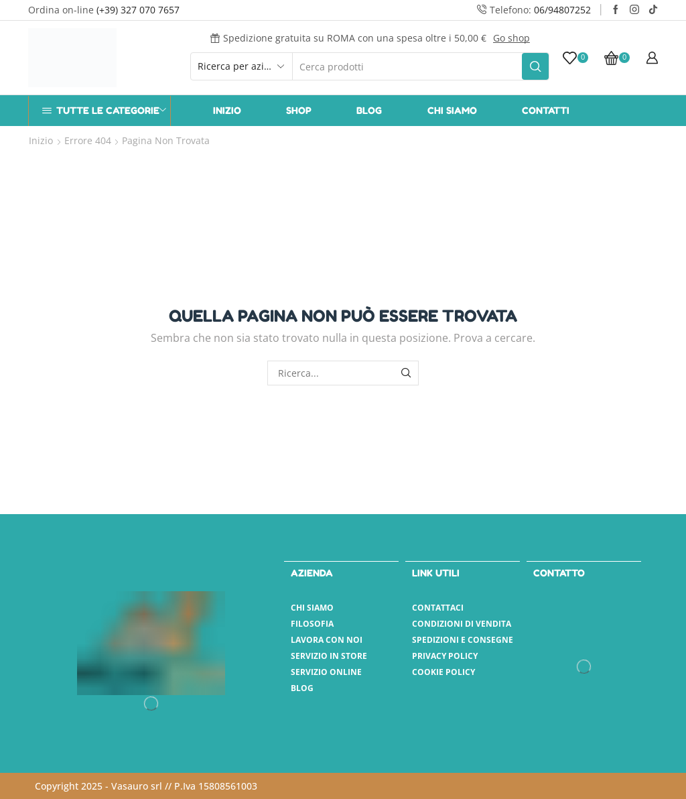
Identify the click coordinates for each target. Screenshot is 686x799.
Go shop (511, 38)
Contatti (545, 110)
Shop (299, 110)
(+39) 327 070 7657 (138, 9)
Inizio (227, 110)
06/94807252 (562, 9)
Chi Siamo (452, 110)
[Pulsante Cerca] (535, 66)
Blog (369, 110)
